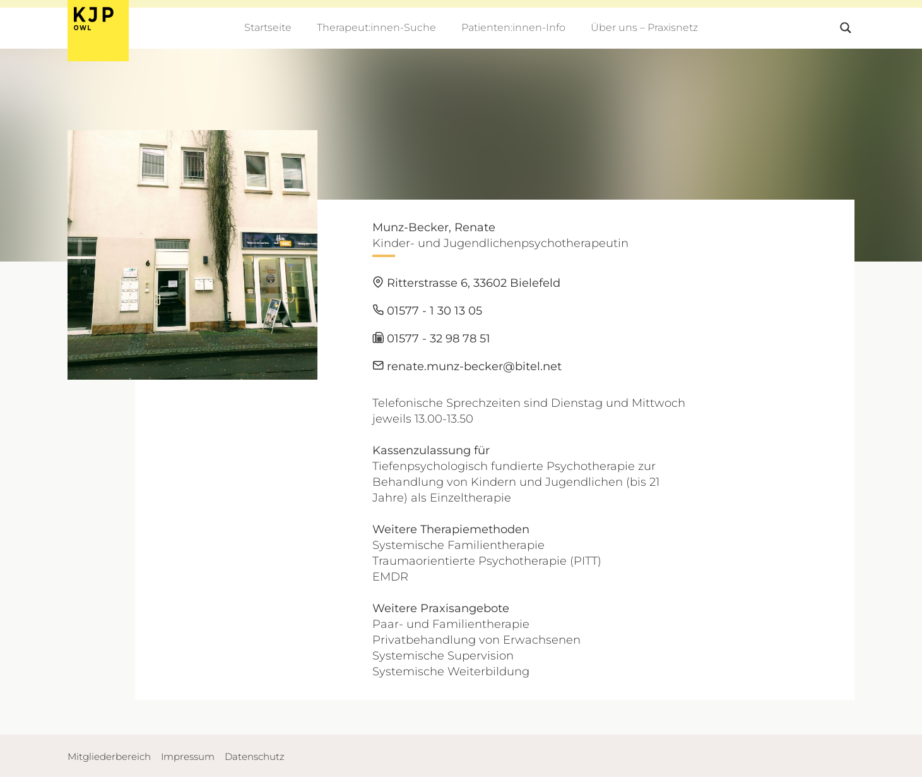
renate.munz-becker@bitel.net (467, 366)
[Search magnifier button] (845, 28)
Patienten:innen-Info (513, 27)
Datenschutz (255, 756)
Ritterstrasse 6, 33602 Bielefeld (466, 283)
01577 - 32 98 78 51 (431, 339)
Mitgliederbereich (109, 756)
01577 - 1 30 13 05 (427, 311)
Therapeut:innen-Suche (376, 27)
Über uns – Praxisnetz (644, 27)
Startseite (268, 27)
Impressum (188, 756)
